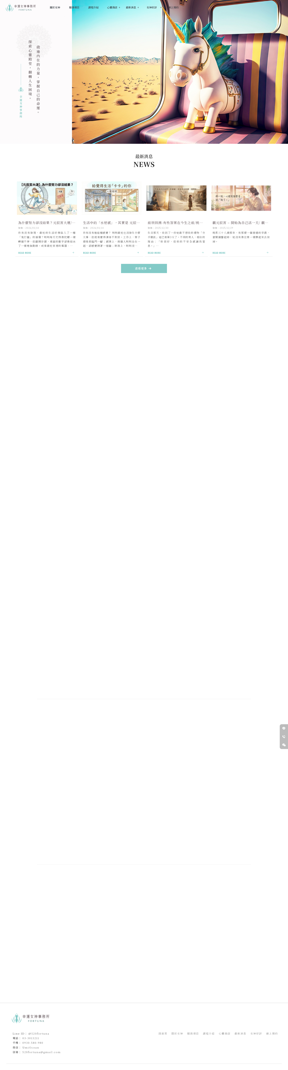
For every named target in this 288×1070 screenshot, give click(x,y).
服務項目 (193, 1033)
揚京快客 (131, 1065)
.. (157, 1065)
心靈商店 (225, 1033)
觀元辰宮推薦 (148, 1058)
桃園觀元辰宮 (118, 1058)
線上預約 (272, 1033)
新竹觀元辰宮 (133, 1058)
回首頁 (163, 1033)
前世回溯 (172, 1058)
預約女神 (81, 656)
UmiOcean (30, 1047)
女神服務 (50, 373)
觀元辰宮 (104, 1058)
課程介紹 (209, 1033)
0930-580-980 (32, 1042)
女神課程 (86, 373)
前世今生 (161, 1058)
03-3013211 (30, 1038)
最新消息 (159, 960)
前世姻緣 (183, 1058)
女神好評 (256, 1033)
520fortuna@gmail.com (41, 1052)
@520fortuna (38, 1033)
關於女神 (177, 1033)
